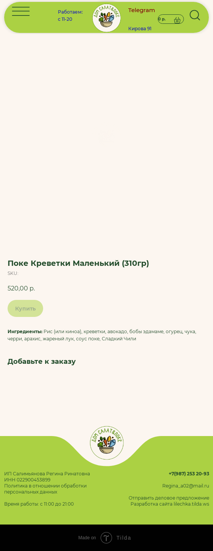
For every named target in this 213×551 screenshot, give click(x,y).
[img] (106, 136)
